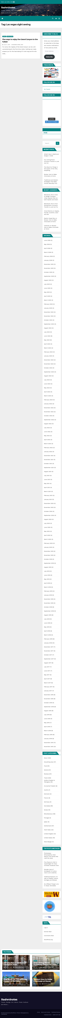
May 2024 (47, 340)
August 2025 (48, 280)
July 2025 (47, 284)
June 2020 (47, 527)
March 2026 (47, 252)
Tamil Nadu (47, 830)
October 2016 (48, 702)
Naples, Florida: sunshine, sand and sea (51, 212)
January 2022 (48, 451)
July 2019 (47, 571)
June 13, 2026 (38, 967)
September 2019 (49, 563)
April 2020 (47, 535)
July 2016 (47, 714)
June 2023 (47, 384)
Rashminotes (8, 7)
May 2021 (46, 483)
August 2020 (48, 519)
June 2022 (47, 431)
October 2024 (48, 320)
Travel (4, 36)
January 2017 (48, 690)
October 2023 (48, 368)
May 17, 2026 (38, 983)
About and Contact (45, 1012)
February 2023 (48, 399)
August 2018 (47, 615)
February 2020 (48, 543)
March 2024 (47, 348)
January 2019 (48, 595)
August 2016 (47, 710)
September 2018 (49, 611)
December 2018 (48, 599)
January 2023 (48, 403)
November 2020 (49, 507)
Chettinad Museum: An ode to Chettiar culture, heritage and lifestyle (51, 878)
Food (45, 766)
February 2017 (48, 686)
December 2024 (49, 312)
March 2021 (47, 491)
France (46, 798)
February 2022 (48, 447)
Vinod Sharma (48, 211)
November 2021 (48, 459)
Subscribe (49, 57)
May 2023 (47, 388)
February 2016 (48, 734)
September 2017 (49, 659)
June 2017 (47, 671)
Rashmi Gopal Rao (17, 44)
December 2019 (48, 551)
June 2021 (47, 479)
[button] (52, 18)
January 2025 (48, 308)
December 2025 (49, 264)
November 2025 (48, 268)
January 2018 (48, 643)
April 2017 (47, 678)
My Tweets (47, 89)
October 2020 (48, 511)
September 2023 (49, 372)
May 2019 (46, 579)
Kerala (46, 810)
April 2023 (47, 392)
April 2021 (47, 487)
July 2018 (47, 619)
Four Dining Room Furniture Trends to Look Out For (51, 161)
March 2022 (47, 443)
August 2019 (47, 567)
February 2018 (48, 639)
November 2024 (48, 316)
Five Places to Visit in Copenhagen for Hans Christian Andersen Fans (51, 863)
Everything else (48, 762)
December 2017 (48, 647)
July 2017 (47, 667)
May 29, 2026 (8, 983)
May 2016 (46, 722)
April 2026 (47, 248)
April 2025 (47, 296)
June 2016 (47, 718)
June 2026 (47, 240)
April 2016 (47, 726)
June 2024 (47, 336)
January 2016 (48, 738)
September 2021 (49, 467)
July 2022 (47, 427)
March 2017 (47, 682)
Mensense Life (48, 194)
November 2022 (48, 411)
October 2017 (48, 655)
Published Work (47, 1014)
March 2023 (47, 395)
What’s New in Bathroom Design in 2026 (15, 964)
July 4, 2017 (7, 44)
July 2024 (47, 332)
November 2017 (48, 651)
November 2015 (48, 746)
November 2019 (48, 555)
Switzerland (47, 826)
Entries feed (47, 931)
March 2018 (47, 635)
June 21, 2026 (8, 967)
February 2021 (48, 495)
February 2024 (48, 352)
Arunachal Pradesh (49, 786)
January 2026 (48, 260)
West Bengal (47, 841)
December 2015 (48, 742)
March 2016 (47, 730)
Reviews (46, 774)
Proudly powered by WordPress (8, 1012)
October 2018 (48, 607)
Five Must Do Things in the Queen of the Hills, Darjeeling (51, 168)
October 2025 (48, 272)
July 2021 (47, 475)
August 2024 (48, 328)
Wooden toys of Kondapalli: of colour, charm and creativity (50, 871)
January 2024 (48, 356)
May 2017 (46, 675)
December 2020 (49, 503)
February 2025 (48, 304)
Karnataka (47, 806)
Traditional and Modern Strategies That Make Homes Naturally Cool (51, 181)
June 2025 (47, 288)
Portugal (46, 818)
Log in (46, 927)
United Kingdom (49, 833)
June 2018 (47, 623)
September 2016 (49, 706)
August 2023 (48, 376)
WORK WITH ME (56, 1014)
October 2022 (48, 415)
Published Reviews (55, 1012)
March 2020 (47, 539)
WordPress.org (48, 939)
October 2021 (48, 463)
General (46, 770)
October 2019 (48, 559)
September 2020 (49, 515)
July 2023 (47, 380)
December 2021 (48, 455)
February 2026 (48, 256)
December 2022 (49, 407)
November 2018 (48, 603)
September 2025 (49, 276)
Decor (46, 758)
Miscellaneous (48, 814)
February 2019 (48, 591)
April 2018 (47, 631)
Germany (46, 802)
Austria (46, 790)
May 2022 (47, 435)
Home (38, 1012)
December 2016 (48, 694)
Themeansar (4, 1014)
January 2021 (48, 499)
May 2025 (47, 292)
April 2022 (47, 439)
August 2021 (47, 471)
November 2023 (48, 364)
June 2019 (47, 575)
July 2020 (47, 523)
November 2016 (48, 698)
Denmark (46, 794)
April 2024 (47, 344)
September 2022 (49, 419)
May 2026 (47, 244)
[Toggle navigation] (59, 18)
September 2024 (49, 324)
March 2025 (47, 300)
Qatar (45, 822)
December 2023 (49, 360)
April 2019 (47, 583)
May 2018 (46, 627)
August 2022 (48, 423)
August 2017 (47, 663)
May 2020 (47, 531)
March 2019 (47, 587)
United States (10, 36)
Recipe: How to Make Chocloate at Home (51, 227)
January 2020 (48, 547)
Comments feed (49, 935)
